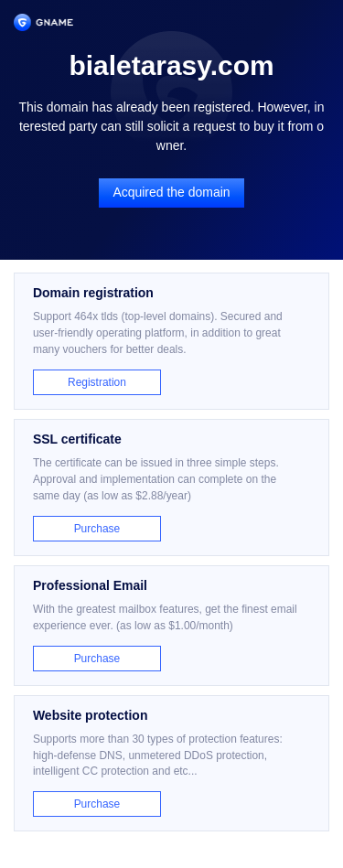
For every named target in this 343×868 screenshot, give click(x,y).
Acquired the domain (171, 192)
